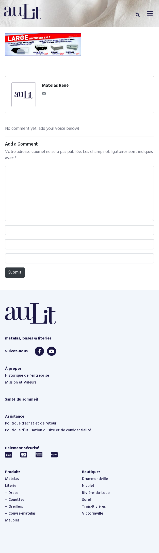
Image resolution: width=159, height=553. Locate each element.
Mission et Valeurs (20, 382)
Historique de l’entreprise (27, 375)
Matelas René (55, 85)
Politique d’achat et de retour (31, 423)
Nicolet (88, 486)
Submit (14, 272)
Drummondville (95, 479)
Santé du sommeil (21, 399)
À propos (13, 369)
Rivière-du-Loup (96, 493)
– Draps (11, 493)
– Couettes (14, 500)
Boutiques (91, 472)
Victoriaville (92, 513)
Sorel (86, 500)
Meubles (12, 520)
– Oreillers (14, 506)
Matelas (12, 479)
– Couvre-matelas (20, 513)
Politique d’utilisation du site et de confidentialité (48, 430)
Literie (10, 486)
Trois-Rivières (94, 506)
